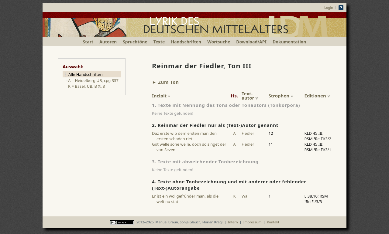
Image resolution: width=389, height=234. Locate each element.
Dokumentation (289, 42)
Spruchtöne (135, 42)
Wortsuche (218, 42)
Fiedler (248, 133)
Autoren (108, 42)
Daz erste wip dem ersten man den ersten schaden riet (184, 136)
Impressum (252, 222)
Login (328, 7)
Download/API (251, 42)
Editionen (317, 96)
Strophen (281, 96)
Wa (244, 196)
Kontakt (273, 222)
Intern (233, 222)
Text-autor (250, 95)
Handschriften (186, 42)
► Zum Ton (165, 82)
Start (88, 42)
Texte (159, 42)
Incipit (161, 96)
